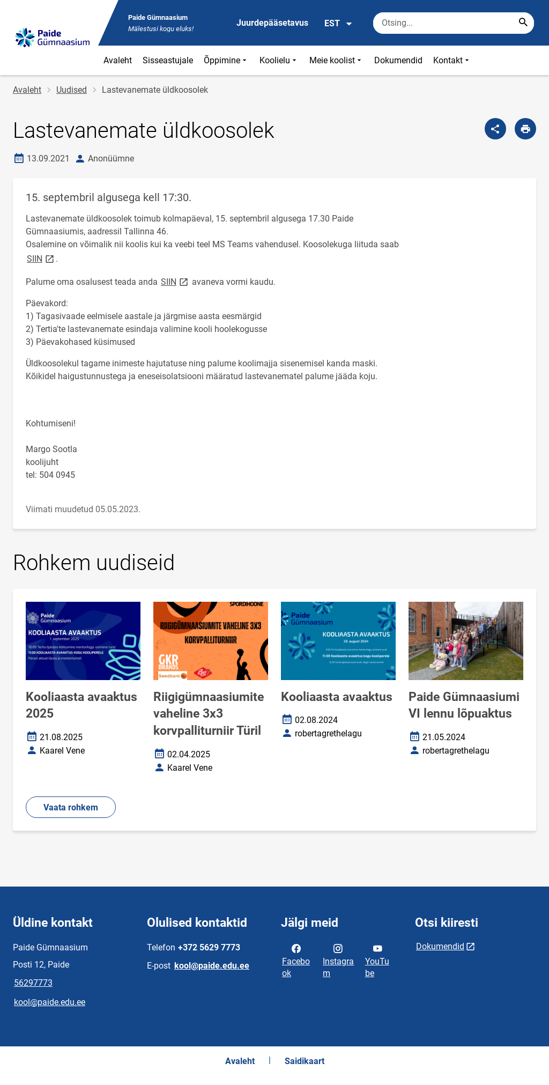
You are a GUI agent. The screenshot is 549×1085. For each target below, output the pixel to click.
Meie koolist (336, 60)
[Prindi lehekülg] (525, 128)
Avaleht (117, 60)
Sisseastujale (168, 60)
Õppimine (226, 60)
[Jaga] (495, 128)
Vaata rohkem (70, 807)
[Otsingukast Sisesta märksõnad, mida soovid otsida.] (453, 23)
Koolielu (279, 60)
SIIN (41, 258)
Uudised (71, 90)
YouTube (377, 960)
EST (338, 23)
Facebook (296, 960)
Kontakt (452, 60)
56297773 (33, 983)
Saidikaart (304, 1061)
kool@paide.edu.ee (49, 1002)
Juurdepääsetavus (272, 23)
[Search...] (523, 23)
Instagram (338, 960)
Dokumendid (398, 60)
